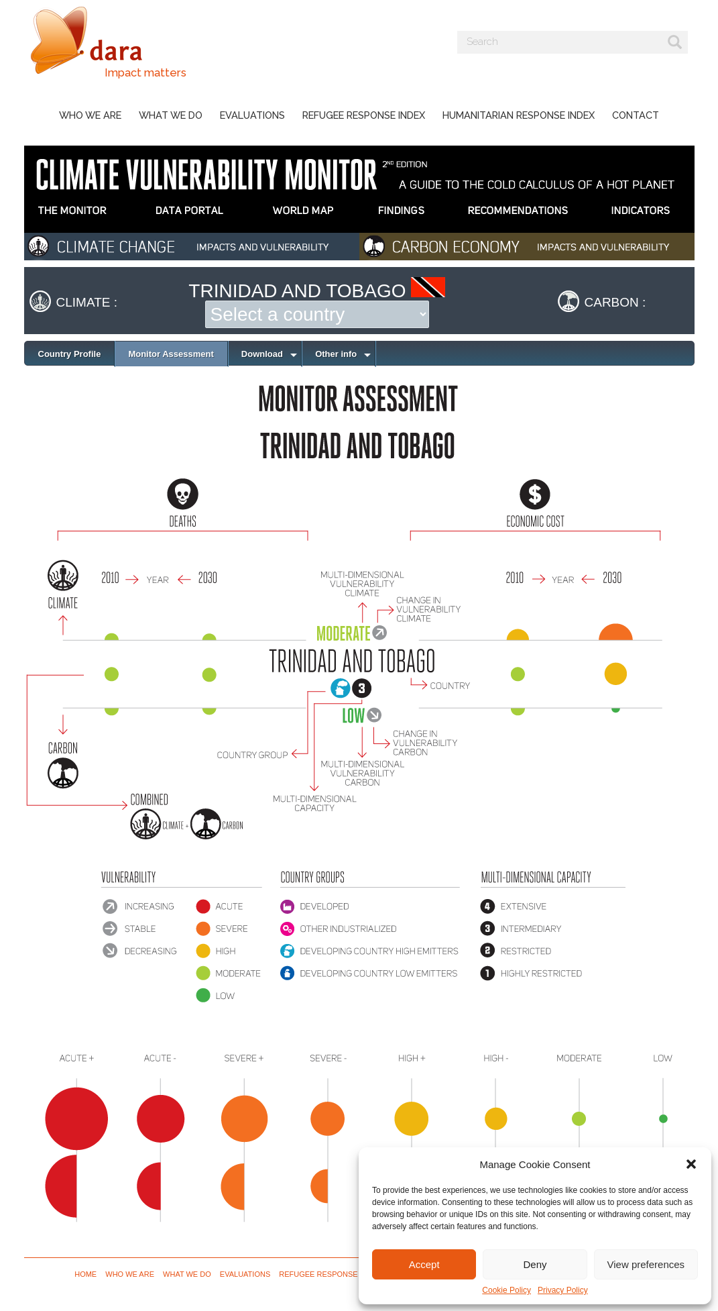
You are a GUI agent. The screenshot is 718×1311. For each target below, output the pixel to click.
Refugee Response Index (363, 115)
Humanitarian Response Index (518, 115)
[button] (691, 1164)
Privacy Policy (563, 1290)
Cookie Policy (506, 1290)
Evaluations (252, 115)
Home (85, 1274)
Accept (424, 1264)
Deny (534, 1264)
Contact (635, 115)
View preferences (646, 1264)
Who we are (90, 115)
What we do (170, 115)
